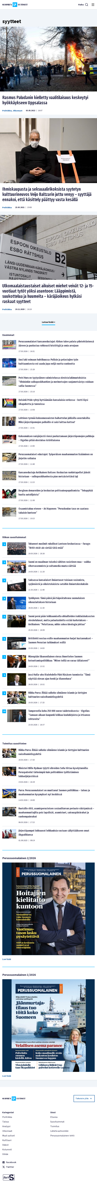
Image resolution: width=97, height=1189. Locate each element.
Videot (5, 1145)
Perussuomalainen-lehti (62, 1135)
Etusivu (54, 1117)
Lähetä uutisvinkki (59, 1131)
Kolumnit (7, 1149)
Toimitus (54, 1126)
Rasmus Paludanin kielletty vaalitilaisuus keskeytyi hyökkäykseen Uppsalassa (45, 100)
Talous (5, 1121)
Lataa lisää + (48, 322)
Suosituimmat (57, 1121)
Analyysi (6, 1126)
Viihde (5, 1154)
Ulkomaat (17, 110)
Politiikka (7, 110)
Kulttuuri (6, 1140)
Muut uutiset (8, 1135)
